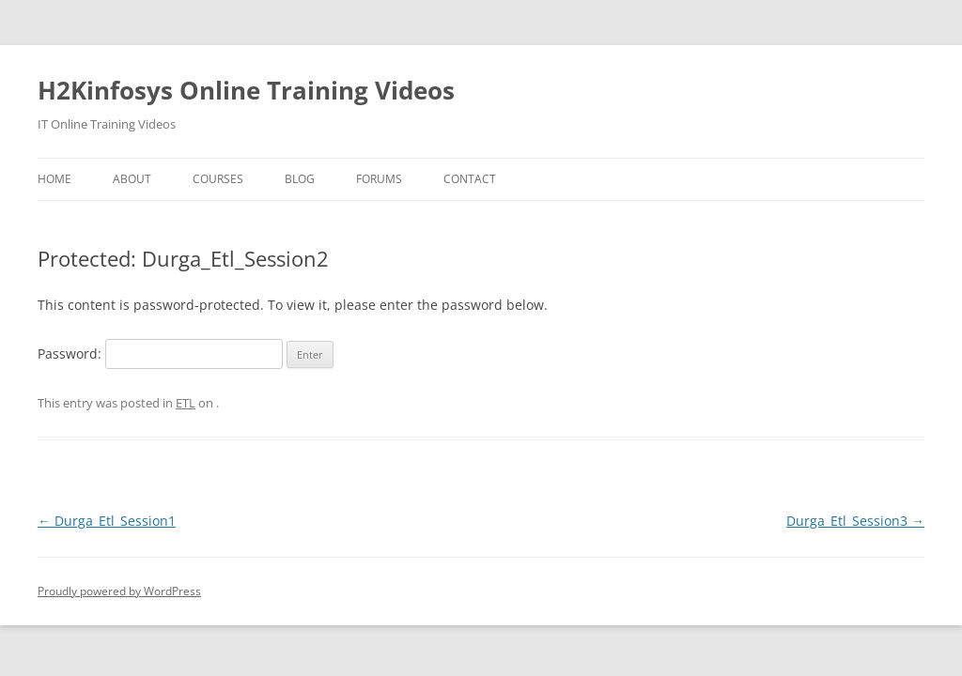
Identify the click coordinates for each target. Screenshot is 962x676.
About (132, 179)
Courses (218, 179)
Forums (379, 179)
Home (54, 179)
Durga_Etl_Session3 (855, 521)
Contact (469, 179)
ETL (185, 402)
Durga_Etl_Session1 (107, 521)
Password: (160, 353)
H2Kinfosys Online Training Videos (246, 90)
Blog (300, 179)
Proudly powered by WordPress (119, 591)
